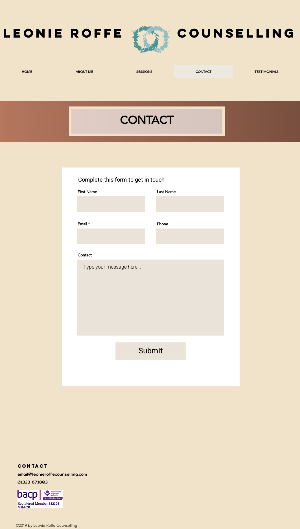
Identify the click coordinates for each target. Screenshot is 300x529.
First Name (87, 192)
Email (82, 224)
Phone (162, 224)
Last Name (166, 192)
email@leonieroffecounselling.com (52, 474)
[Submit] (150, 351)
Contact (85, 255)
